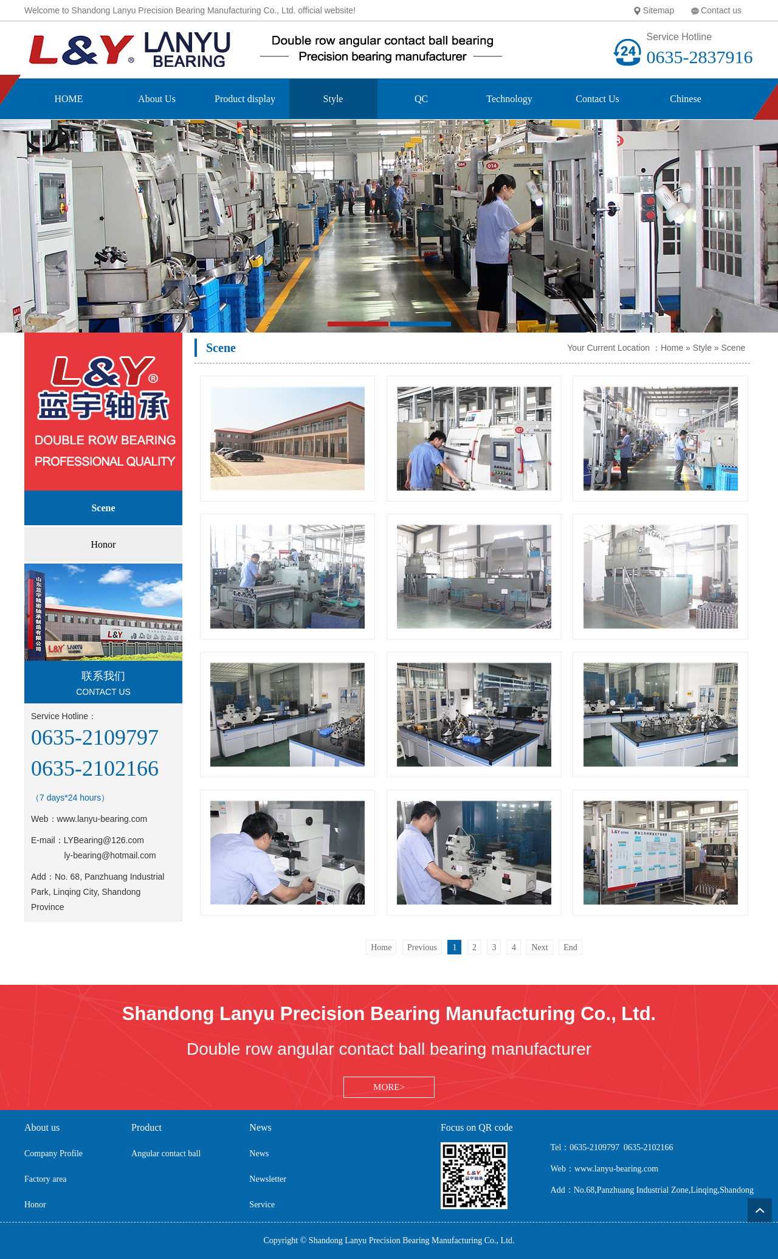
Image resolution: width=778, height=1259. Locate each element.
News (259, 1153)
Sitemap (658, 10)
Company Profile (53, 1153)
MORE (386, 1087)
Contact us (721, 10)
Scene (733, 348)
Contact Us (597, 99)
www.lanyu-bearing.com (102, 819)
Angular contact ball (166, 1153)
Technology (509, 99)
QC (421, 99)
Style (333, 99)
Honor (35, 1204)
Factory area (45, 1179)
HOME (68, 99)
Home (672, 348)
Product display (245, 99)
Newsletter (267, 1179)
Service (262, 1204)
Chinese (685, 99)
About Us (157, 99)
